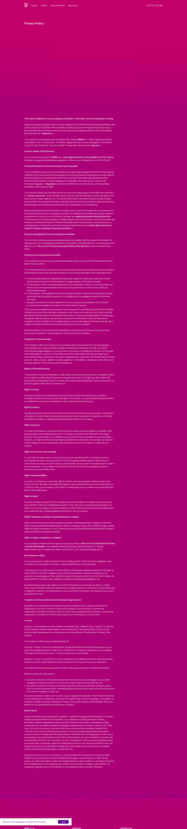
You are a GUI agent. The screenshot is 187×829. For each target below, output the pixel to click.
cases (44, 5)
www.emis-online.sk (55, 626)
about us (72, 5)
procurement (58, 5)
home (34, 5)
